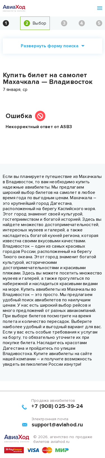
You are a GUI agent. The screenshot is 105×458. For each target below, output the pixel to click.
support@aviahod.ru (57, 424)
